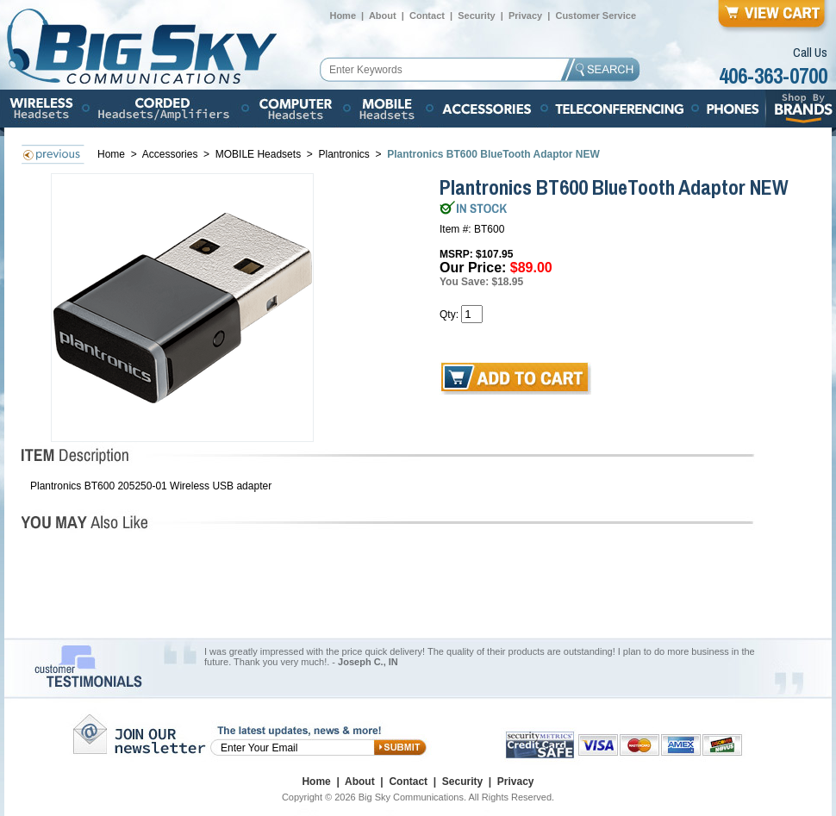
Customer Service (595, 15)
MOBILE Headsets (258, 154)
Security (476, 15)
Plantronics (345, 154)
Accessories (171, 154)
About (382, 15)
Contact (427, 15)
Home (342, 15)
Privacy (525, 15)
